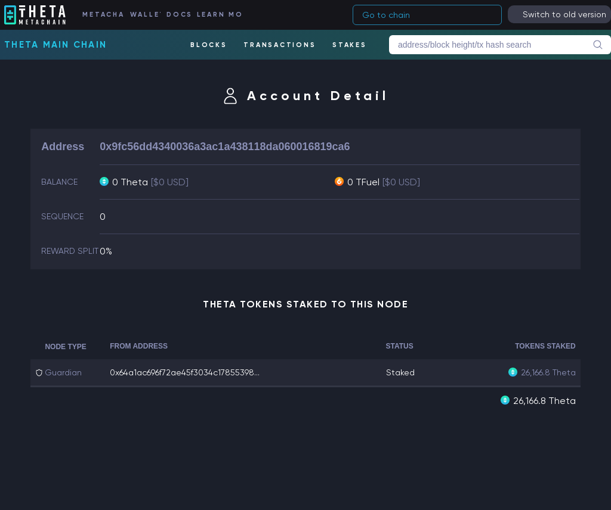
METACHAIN (103, 14)
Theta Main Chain (55, 44)
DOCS (178, 14)
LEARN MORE (219, 14)
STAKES (349, 45)
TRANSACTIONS (279, 45)
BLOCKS (208, 45)
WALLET (145, 14)
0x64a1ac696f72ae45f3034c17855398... (185, 372)
